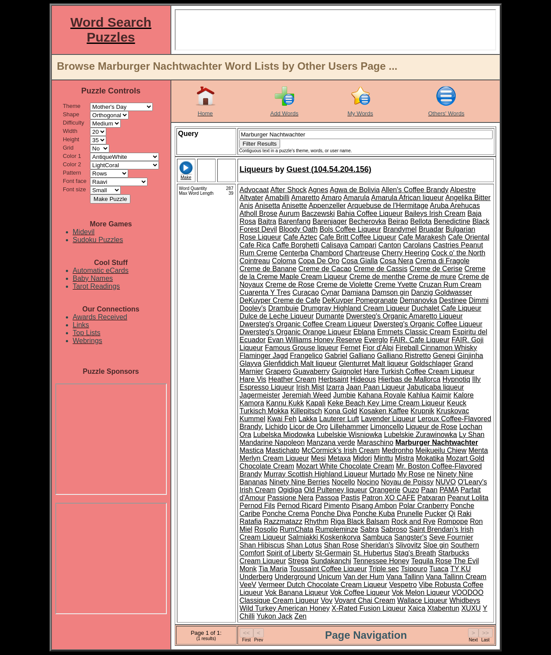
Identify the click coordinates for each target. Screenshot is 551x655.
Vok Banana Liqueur (296, 592)
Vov (326, 600)
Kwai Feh (282, 418)
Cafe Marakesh (422, 237)
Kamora (252, 403)
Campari (363, 245)
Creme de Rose (289, 284)
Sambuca (378, 537)
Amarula (356, 197)
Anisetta (267, 205)
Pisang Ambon (374, 505)
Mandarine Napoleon (272, 442)
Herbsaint (333, 379)
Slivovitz (408, 545)
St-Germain (333, 553)
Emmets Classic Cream (413, 332)
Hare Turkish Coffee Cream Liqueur (419, 371)
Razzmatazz (283, 521)
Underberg (256, 576)
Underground (295, 576)
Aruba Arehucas (455, 205)
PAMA (448, 490)
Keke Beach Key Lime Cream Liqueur (386, 403)
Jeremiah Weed (306, 395)
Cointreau (255, 261)
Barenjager (330, 221)
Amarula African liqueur (407, 197)
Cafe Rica (255, 245)
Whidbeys (464, 600)
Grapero (278, 371)
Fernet (350, 347)
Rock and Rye (413, 521)
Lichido (276, 426)
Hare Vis (253, 379)
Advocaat (254, 189)
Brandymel (400, 229)
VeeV (248, 584)
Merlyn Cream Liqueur (274, 458)
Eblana (364, 332)
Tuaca (438, 569)
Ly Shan (471, 434)
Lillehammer (349, 426)
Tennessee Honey (381, 561)
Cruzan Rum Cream (450, 284)
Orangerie (384, 490)
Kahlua (419, 395)
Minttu (383, 458)
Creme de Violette (345, 284)
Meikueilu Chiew (441, 450)
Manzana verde (331, 442)
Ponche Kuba (374, 513)
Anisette (294, 205)
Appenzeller (327, 205)
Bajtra (267, 221)
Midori (362, 458)
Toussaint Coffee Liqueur (328, 569)
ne (431, 474)
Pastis (350, 497)
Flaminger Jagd (264, 355)
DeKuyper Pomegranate (360, 300)
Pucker (436, 513)
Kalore (464, 395)
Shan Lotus (304, 545)
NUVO (446, 482)
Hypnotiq (456, 379)
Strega (298, 561)
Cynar (330, 292)
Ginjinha (470, 355)
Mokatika (430, 458)
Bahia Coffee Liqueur (370, 213)
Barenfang (294, 221)
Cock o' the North (458, 253)
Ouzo (410, 490)
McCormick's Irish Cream (341, 450)
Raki (464, 513)
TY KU (460, 569)
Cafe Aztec (300, 237)
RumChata (296, 529)
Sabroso (394, 529)
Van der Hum (363, 576)
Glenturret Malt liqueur (373, 363)
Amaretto (305, 197)
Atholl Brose (258, 213)
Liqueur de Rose (431, 426)
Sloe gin (436, 545)
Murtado (383, 474)
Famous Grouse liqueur (301, 347)
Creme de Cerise (435, 268)
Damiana (356, 292)
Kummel (253, 418)
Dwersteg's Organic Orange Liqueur (296, 332)
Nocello (343, 482)
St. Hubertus (372, 553)
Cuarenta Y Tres (265, 292)
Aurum (289, 213)
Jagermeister (260, 395)
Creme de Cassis (380, 268)
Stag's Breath (415, 553)
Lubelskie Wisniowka (349, 434)
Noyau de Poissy (407, 482)
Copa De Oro (318, 261)
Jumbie (344, 395)
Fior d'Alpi (378, 347)
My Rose (411, 474)
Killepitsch (306, 411)
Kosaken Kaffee (384, 411)
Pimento (337, 505)
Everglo (376, 340)
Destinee (453, 300)
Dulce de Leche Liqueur (277, 316)
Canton (389, 245)
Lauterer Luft (339, 418)
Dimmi (479, 300)
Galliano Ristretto (404, 355)
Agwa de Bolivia (355, 189)
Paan (429, 490)
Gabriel (335, 355)
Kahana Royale (382, 395)
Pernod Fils (257, 505)
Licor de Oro (308, 426)
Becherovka (367, 221)
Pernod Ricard (299, 505)
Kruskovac (452, 411)
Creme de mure (431, 276)
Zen (301, 616)
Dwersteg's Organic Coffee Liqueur (428, 324)
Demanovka (418, 300)
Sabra (369, 529)
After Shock (288, 189)
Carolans (417, 245)
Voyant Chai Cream (365, 600)
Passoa (327, 497)
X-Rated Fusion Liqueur (368, 608)
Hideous (363, 379)
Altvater (251, 197)
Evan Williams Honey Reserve (315, 340)
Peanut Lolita (467, 497)
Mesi (318, 458)
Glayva (251, 363)
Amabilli (277, 197)
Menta (478, 450)
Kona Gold (340, 411)
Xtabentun (443, 608)
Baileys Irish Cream (434, 213)
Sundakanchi (330, 561)
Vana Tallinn (405, 576)
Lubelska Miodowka (284, 434)
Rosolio (265, 529)
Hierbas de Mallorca (409, 379)
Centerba (293, 253)
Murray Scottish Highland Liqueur (316, 474)
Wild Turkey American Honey (285, 608)
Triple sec (384, 569)
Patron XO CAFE (388, 497)
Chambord (326, 253)
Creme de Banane (268, 268)
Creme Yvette (396, 284)
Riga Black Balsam (360, 521)
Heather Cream (292, 379)
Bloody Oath (298, 229)
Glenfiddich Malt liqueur (300, 363)
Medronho (398, 450)
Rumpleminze (336, 529)
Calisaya (334, 245)
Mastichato (282, 450)
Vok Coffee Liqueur (360, 592)
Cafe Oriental (468, 237)
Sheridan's (376, 545)
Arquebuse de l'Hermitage (388, 205)
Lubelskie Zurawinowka (420, 434)
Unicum (329, 576)
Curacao (305, 292)
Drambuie (283, 308)
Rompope (452, 521)
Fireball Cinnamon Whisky (436, 347)
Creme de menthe (377, 276)
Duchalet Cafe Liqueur (446, 308)
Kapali (315, 403)
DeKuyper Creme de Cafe (280, 300)
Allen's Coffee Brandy (414, 189)
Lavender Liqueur (388, 418)
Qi (451, 513)
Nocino (368, 482)
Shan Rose (341, 545)
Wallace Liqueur (422, 600)
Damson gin (390, 292)
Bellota (421, 221)
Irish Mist (310, 387)
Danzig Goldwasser (441, 292)
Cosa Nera (396, 261)
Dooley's (253, 308)
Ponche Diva (331, 513)
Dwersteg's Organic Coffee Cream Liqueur (306, 324)
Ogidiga (290, 490)
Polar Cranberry (423, 505)
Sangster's (410, 537)
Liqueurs (256, 169)
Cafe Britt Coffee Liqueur (357, 237)
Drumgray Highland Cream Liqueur (355, 308)
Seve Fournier (451, 537)
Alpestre (463, 189)
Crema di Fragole (442, 261)
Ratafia (251, 521)
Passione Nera (290, 497)
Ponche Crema (285, 513)
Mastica (252, 450)
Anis (246, 205)
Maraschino (375, 442)
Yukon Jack (274, 616)
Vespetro (403, 584)
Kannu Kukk (285, 403)
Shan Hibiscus (262, 545)
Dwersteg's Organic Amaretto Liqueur (404, 316)
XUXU (471, 608)
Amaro (331, 197)
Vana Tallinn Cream (456, 576)
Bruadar (430, 229)
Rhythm (316, 521)
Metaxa (339, 458)
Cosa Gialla (360, 261)
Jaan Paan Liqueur (375, 387)
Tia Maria (273, 569)
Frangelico (306, 355)
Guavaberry (311, 371)
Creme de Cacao (325, 268)
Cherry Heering (405, 253)
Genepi (444, 355)
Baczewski (318, 213)
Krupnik (422, 411)
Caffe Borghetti (295, 245)
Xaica (416, 608)
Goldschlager (430, 363)
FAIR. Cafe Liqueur (420, 340)
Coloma (284, 261)
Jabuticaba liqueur (435, 387)
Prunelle (410, 513)
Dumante (330, 316)
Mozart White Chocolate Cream (345, 466)
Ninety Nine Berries (299, 482)
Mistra (404, 458)
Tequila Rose (431, 561)
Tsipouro (414, 569)
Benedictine (452, 221)
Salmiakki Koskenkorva (324, 537)
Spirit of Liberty (289, 553)
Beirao (398, 221)
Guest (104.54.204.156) (329, 169)
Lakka (308, 418)
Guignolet (346, 371)
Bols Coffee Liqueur (350, 229)
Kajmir (441, 395)
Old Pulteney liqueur (335, 490)
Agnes (318, 189)
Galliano (362, 355)
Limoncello (386, 426)
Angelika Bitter (467, 197)
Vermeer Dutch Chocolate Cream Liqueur (322, 584)
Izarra (335, 387)
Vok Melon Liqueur (421, 592)
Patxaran (432, 497)
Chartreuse (362, 253)
